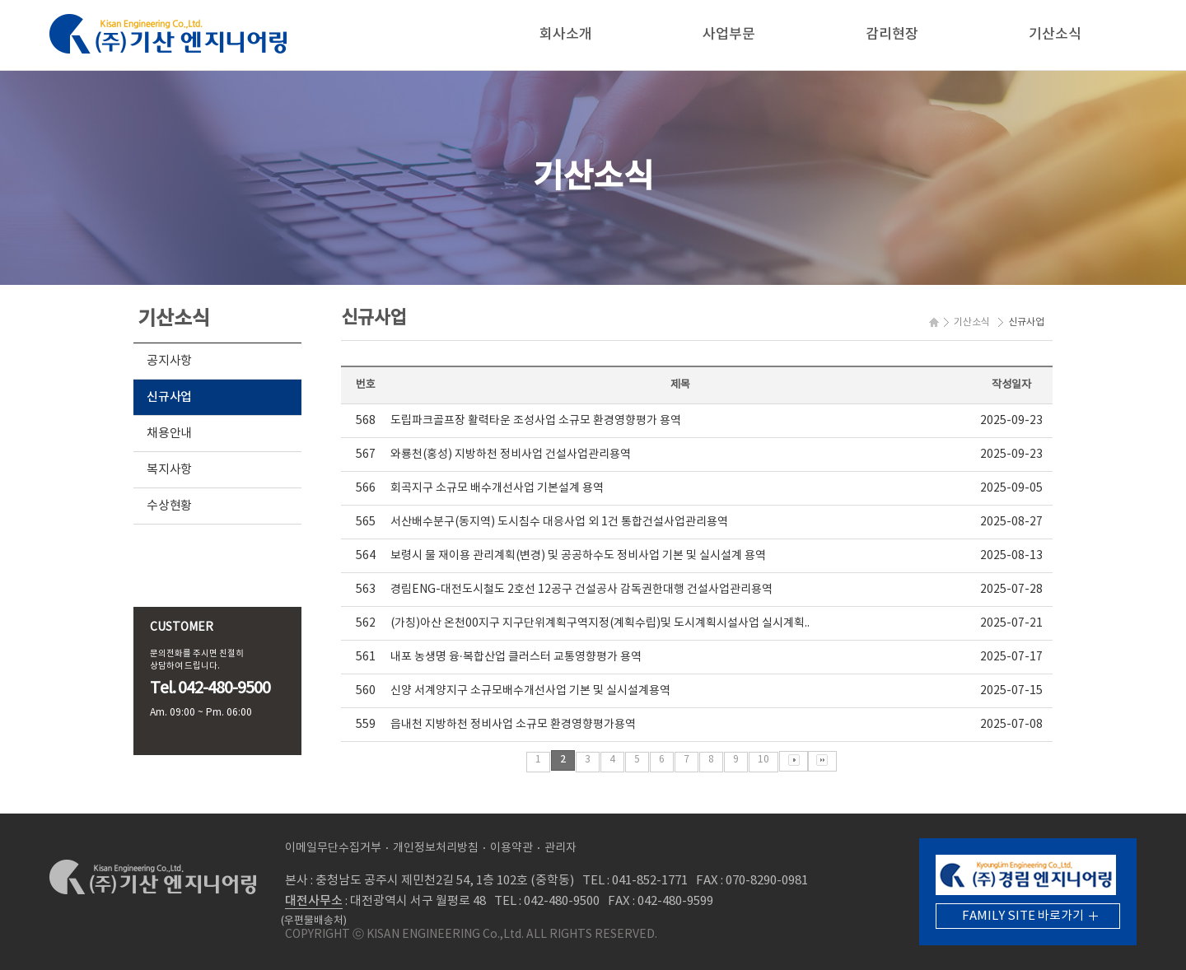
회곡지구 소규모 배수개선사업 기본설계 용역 (497, 488)
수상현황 (169, 506)
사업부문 (729, 34)
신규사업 (169, 397)
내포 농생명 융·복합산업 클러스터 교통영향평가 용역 (516, 657)
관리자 (560, 848)
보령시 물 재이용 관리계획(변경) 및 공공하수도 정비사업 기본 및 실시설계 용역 (578, 555)
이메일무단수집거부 (333, 848)
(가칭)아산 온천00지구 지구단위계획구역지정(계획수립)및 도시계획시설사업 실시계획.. (600, 623)
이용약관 (511, 848)
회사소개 (565, 34)
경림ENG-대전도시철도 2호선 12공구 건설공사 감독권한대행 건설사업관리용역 (581, 589)
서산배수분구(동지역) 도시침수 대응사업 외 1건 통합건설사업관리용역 (559, 522)
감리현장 (892, 34)
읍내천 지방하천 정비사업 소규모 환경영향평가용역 (513, 724)
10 (763, 759)
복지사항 (169, 470)
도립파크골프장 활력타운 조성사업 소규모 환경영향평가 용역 (535, 420)
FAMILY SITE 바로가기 (1023, 916)
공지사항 (169, 361)
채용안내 (169, 434)
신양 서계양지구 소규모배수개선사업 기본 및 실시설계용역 (530, 690)
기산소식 (1055, 34)
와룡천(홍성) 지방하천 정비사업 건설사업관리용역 (510, 454)
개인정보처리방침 (436, 848)
